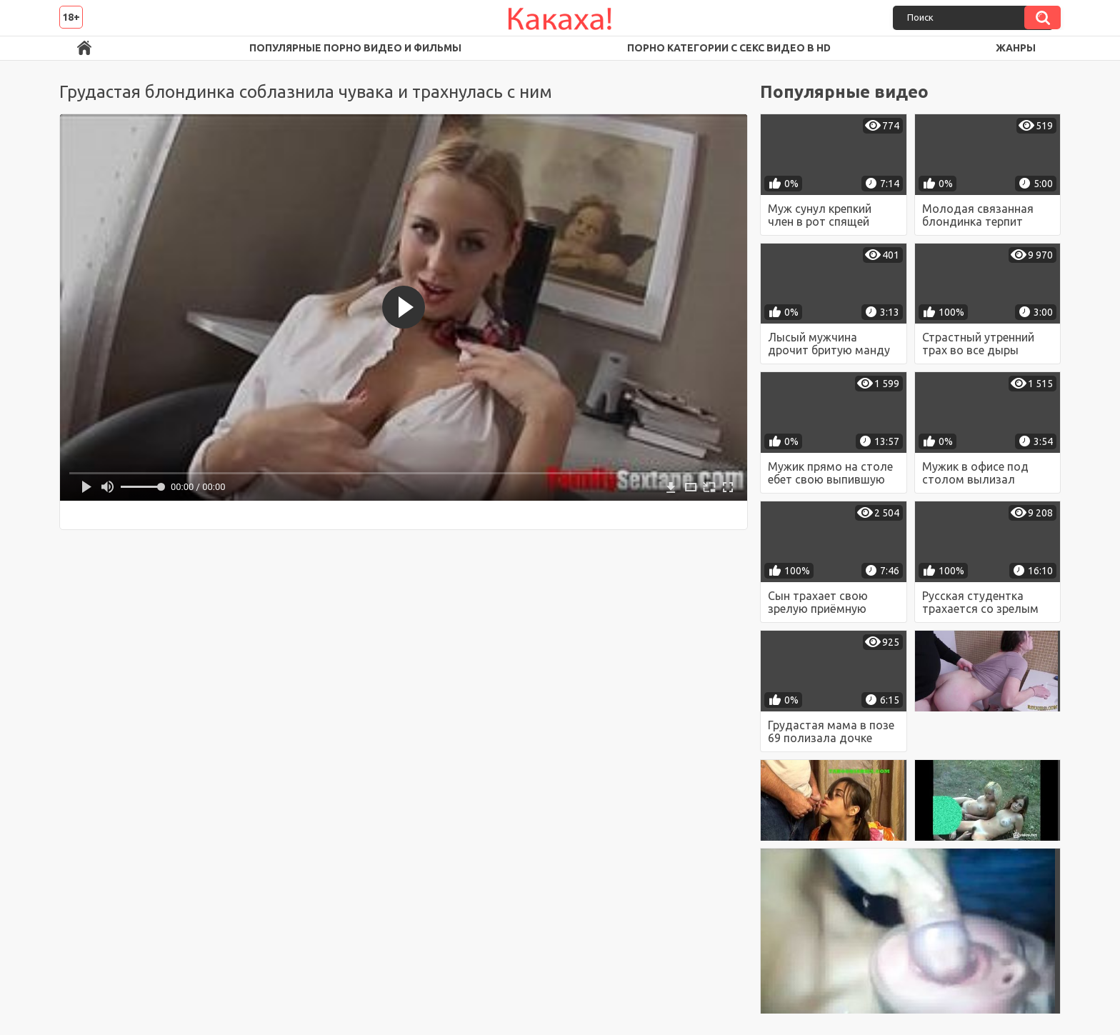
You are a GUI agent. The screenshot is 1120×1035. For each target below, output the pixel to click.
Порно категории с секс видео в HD (729, 48)
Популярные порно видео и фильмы (355, 48)
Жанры (1016, 48)
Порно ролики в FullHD (84, 48)
